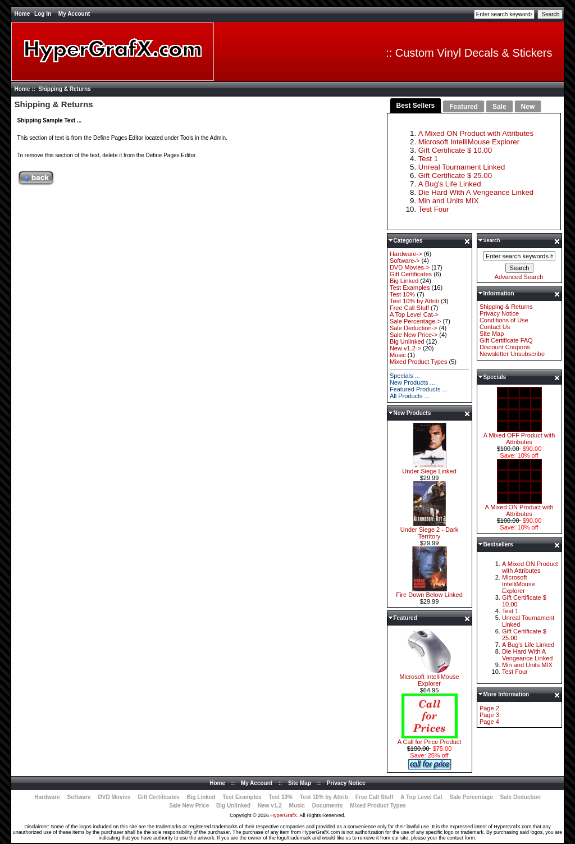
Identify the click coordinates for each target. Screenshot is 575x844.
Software (79, 797)
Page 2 (489, 708)
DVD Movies (114, 797)
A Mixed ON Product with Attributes (475, 133)
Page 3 (489, 714)
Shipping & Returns (506, 306)
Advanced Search (519, 276)
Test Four (433, 209)
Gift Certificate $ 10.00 (455, 150)
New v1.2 (270, 805)
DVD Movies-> (410, 267)
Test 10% (402, 294)
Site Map (492, 333)
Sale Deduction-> (413, 328)
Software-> (405, 260)
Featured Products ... (419, 389)
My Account (74, 14)
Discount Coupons (505, 347)
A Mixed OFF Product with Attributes (519, 435)
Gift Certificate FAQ (506, 340)
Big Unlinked (407, 341)
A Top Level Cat (421, 797)
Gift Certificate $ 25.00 (455, 175)
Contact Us (495, 326)
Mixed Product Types (419, 361)
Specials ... (405, 375)
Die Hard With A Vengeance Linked (475, 192)
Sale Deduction (520, 797)
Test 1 (428, 158)
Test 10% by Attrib (414, 301)
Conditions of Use (504, 320)
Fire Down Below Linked (429, 592)
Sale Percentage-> (415, 321)
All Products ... (410, 396)
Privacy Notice (499, 313)
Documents (327, 805)
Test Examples (410, 287)
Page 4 (489, 721)
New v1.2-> (405, 348)
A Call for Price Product (430, 739)
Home (22, 14)
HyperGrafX (284, 815)
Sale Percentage (471, 797)
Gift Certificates (411, 274)
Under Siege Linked (429, 468)
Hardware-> (406, 253)
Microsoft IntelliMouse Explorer (468, 142)
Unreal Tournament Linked (461, 167)
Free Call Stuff (409, 307)
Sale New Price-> (413, 334)
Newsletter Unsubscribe (512, 353)
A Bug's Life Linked (449, 184)
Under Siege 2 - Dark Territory (429, 530)
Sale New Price (189, 805)
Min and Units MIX (448, 201)
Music (398, 355)
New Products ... (412, 382)
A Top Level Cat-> (414, 314)
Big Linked (404, 280)
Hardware (47, 797)
